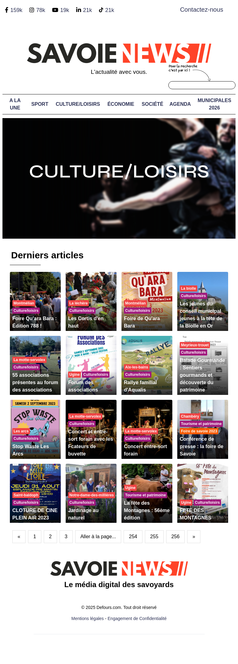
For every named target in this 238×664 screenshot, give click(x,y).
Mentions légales (88, 618)
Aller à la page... (98, 536)
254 (133, 536)
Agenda (180, 104)
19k (64, 10)
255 (154, 536)
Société (152, 104)
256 (175, 536)
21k (87, 10)
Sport (39, 104)
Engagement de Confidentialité (137, 618)
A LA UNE (15, 104)
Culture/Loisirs (78, 104)
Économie (120, 104)
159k (16, 10)
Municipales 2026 (214, 104)
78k (40, 10)
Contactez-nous (201, 9)
